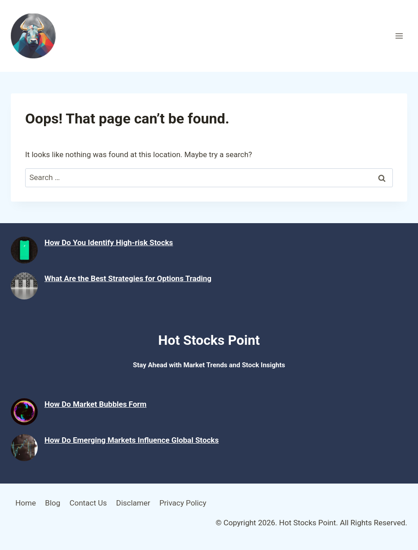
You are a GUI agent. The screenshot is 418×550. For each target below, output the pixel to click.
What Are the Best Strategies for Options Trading (127, 278)
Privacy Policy (183, 502)
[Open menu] (399, 36)
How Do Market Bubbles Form (95, 404)
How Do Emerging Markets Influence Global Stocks (131, 440)
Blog (52, 502)
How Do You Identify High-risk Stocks (108, 242)
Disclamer (133, 502)
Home (25, 502)
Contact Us (88, 502)
